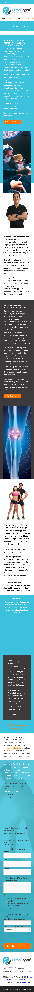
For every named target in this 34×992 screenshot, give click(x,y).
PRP (10, 968)
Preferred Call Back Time (13, 926)
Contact (28, 971)
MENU (7, 2)
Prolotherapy (20, 968)
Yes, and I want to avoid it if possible (17, 900)
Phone (6, 868)
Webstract (26, 982)
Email (6, 860)
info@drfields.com (12, 791)
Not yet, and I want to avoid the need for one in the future (18, 905)
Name (6, 851)
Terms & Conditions (20, 980)
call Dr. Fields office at (16, 774)
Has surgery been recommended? (16, 895)
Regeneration (6, 971)
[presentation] (17, 937)
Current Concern (10, 880)
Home (3, 968)
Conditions (19, 971)
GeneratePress (26, 989)
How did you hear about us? (14, 919)
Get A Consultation (12, 122)
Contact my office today (12, 748)
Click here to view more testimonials (17, 726)
